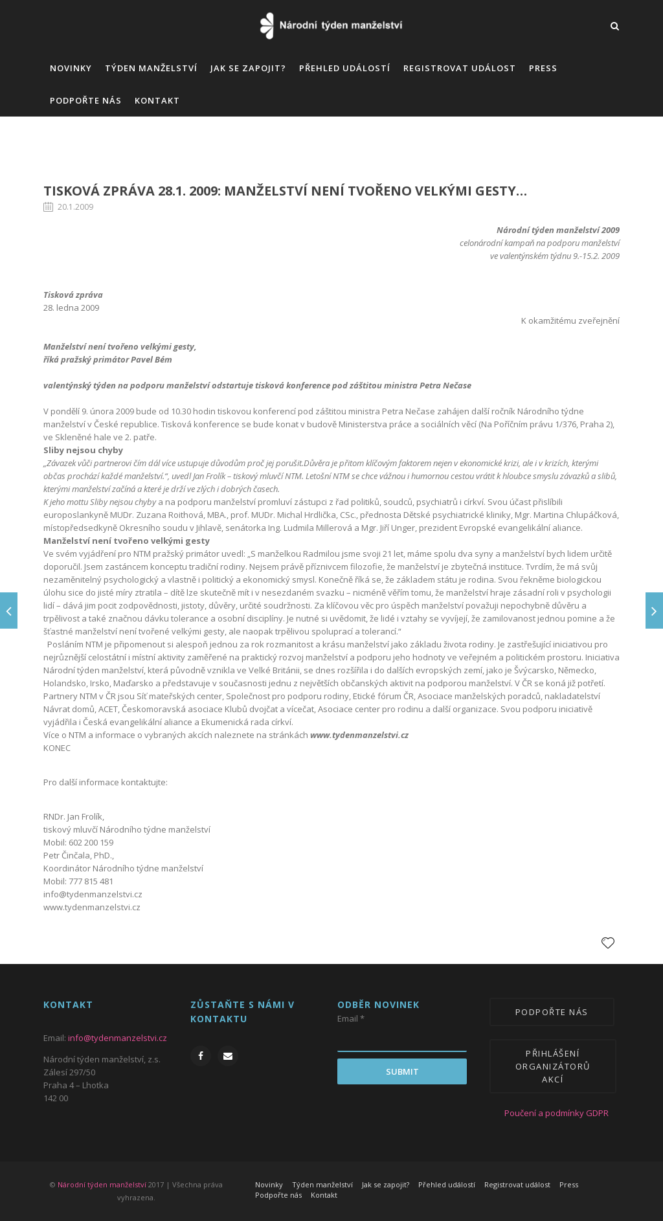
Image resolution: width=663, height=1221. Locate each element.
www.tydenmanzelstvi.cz (359, 735)
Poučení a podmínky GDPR (547, 1113)
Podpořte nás (86, 100)
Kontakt (157, 100)
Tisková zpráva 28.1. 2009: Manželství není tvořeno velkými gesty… (285, 190)
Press (543, 68)
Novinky (71, 68)
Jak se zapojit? (248, 68)
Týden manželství (151, 68)
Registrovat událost (459, 68)
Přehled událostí (344, 68)
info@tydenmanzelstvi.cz (92, 894)
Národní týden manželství (102, 1184)
